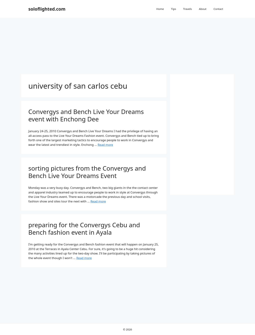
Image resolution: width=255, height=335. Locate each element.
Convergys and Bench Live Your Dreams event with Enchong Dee (86, 115)
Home (160, 9)
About (202, 9)
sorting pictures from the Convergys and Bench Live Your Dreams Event (87, 172)
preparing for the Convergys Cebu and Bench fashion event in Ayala (84, 228)
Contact (218, 9)
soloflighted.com (47, 9)
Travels (187, 9)
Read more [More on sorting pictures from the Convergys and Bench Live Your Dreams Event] (98, 201)
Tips (173, 9)
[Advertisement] (127, 44)
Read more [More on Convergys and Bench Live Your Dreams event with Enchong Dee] (105, 145)
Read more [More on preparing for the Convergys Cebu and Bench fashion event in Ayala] (84, 258)
